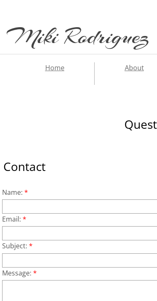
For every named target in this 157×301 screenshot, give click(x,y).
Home (54, 67)
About (134, 67)
